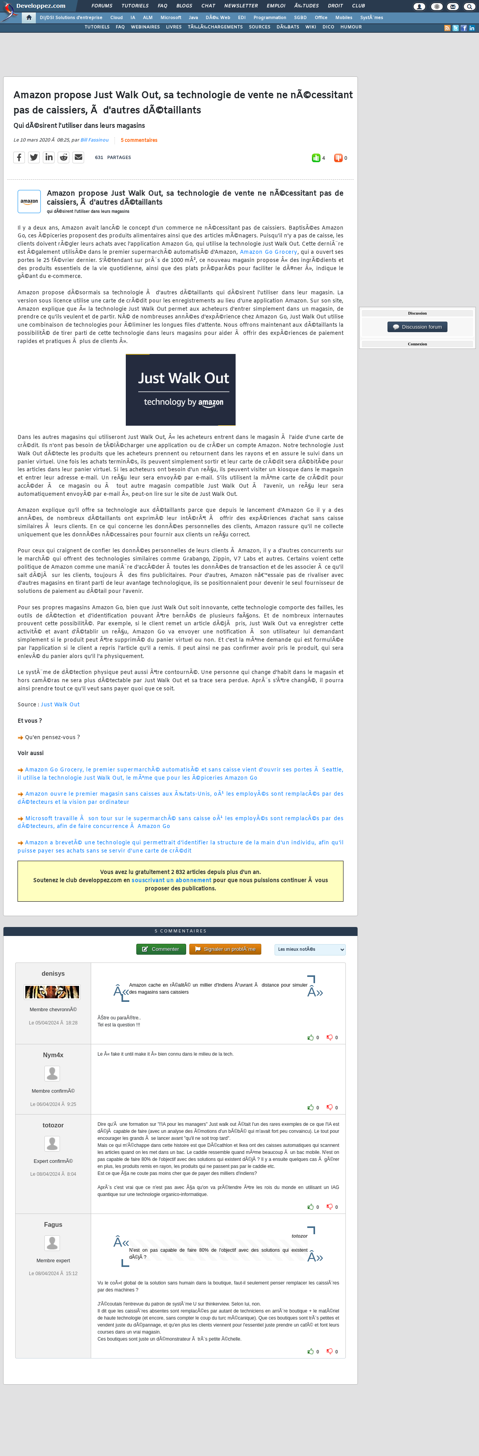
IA (132, 18)
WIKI (310, 27)
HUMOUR (351, 27)
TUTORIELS (97, 27)
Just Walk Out (60, 705)
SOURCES (259, 27)
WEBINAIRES (145, 27)
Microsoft (170, 18)
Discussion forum (417, 327)
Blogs (184, 6)
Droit (335, 6)
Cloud (116, 18)
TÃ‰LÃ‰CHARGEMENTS (215, 27)
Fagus (53, 1224)
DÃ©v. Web (218, 18)
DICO (328, 27)
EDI (242, 18)
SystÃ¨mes (371, 18)
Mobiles (343, 18)
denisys (53, 973)
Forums (102, 6)
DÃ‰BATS (287, 27)
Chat (208, 6)
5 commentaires (139, 141)
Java (193, 18)
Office (321, 18)
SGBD (300, 18)
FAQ (162, 6)
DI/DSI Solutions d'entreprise (71, 18)
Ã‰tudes (306, 6)
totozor (53, 1125)
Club (358, 6)
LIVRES (173, 27)
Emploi (276, 6)
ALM (148, 18)
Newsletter (241, 6)
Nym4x (53, 1055)
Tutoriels (135, 6)
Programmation (270, 18)
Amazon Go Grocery (269, 252)
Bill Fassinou (94, 140)
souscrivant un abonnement (171, 881)
